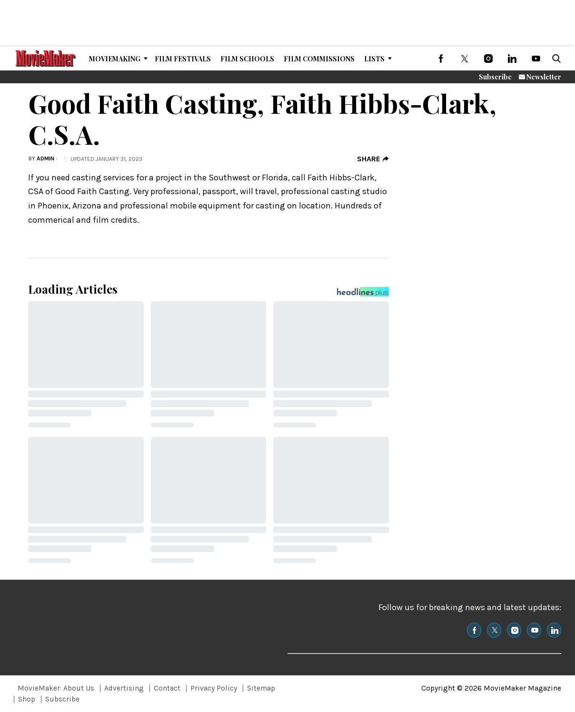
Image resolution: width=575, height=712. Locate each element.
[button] (554, 58)
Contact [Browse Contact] (167, 688)
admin (45, 158)
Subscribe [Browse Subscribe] (62, 699)
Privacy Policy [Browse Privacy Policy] (213, 688)
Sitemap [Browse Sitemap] (261, 688)
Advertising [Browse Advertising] (124, 688)
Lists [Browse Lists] (374, 58)
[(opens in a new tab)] (441, 58)
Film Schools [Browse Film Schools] (247, 58)
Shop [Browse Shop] (26, 699)
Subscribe (495, 76)
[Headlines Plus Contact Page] (363, 294)
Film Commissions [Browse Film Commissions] (319, 58)
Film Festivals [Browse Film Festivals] (183, 58)
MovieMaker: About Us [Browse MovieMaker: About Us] (56, 688)
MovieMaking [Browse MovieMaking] (114, 58)
